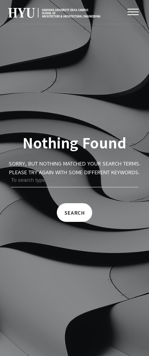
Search (74, 212)
